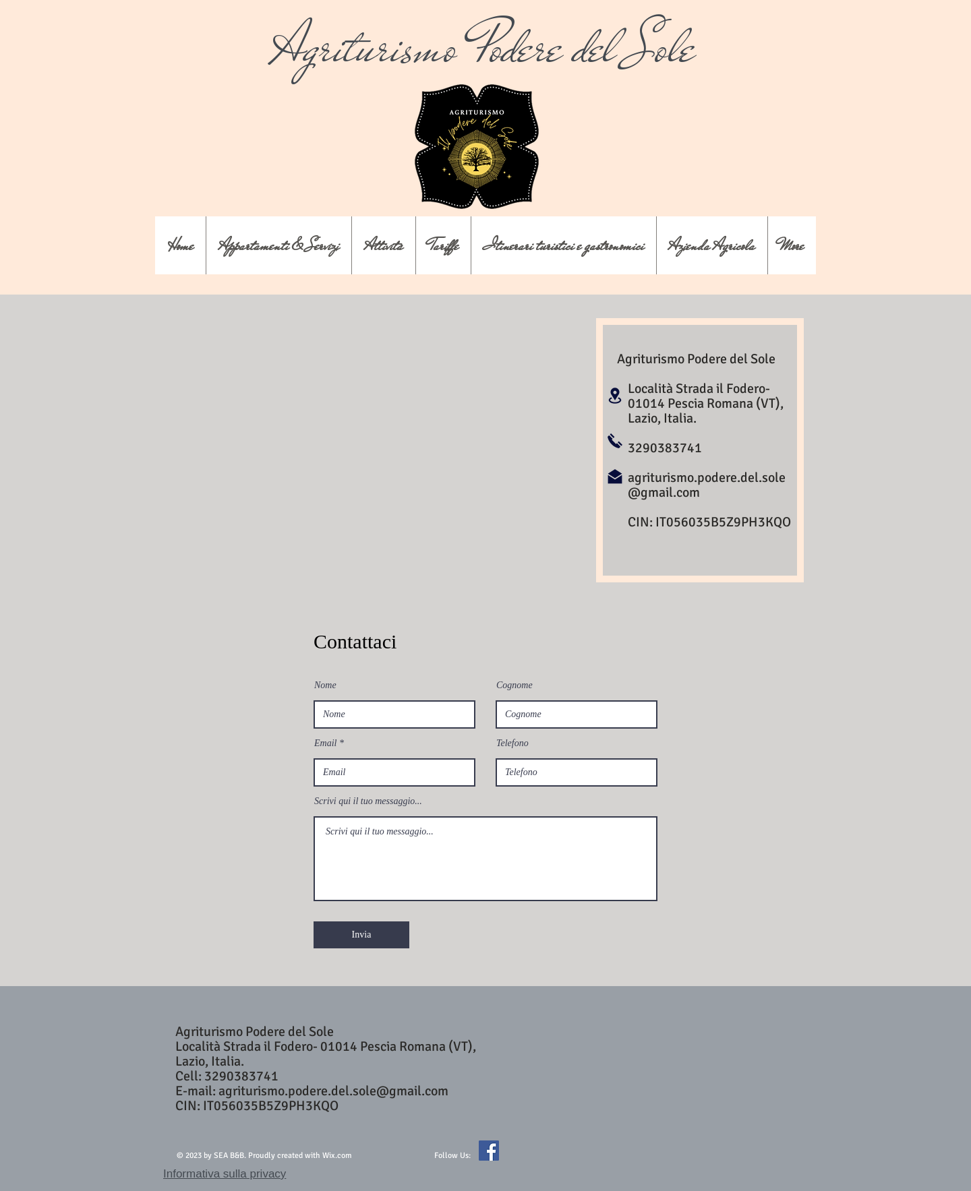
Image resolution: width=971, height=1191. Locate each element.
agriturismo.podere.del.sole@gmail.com (707, 485)
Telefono (512, 743)
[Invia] (361, 934)
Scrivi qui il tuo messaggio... (368, 801)
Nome (325, 685)
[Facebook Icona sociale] (489, 1150)
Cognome (514, 685)
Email (325, 743)
